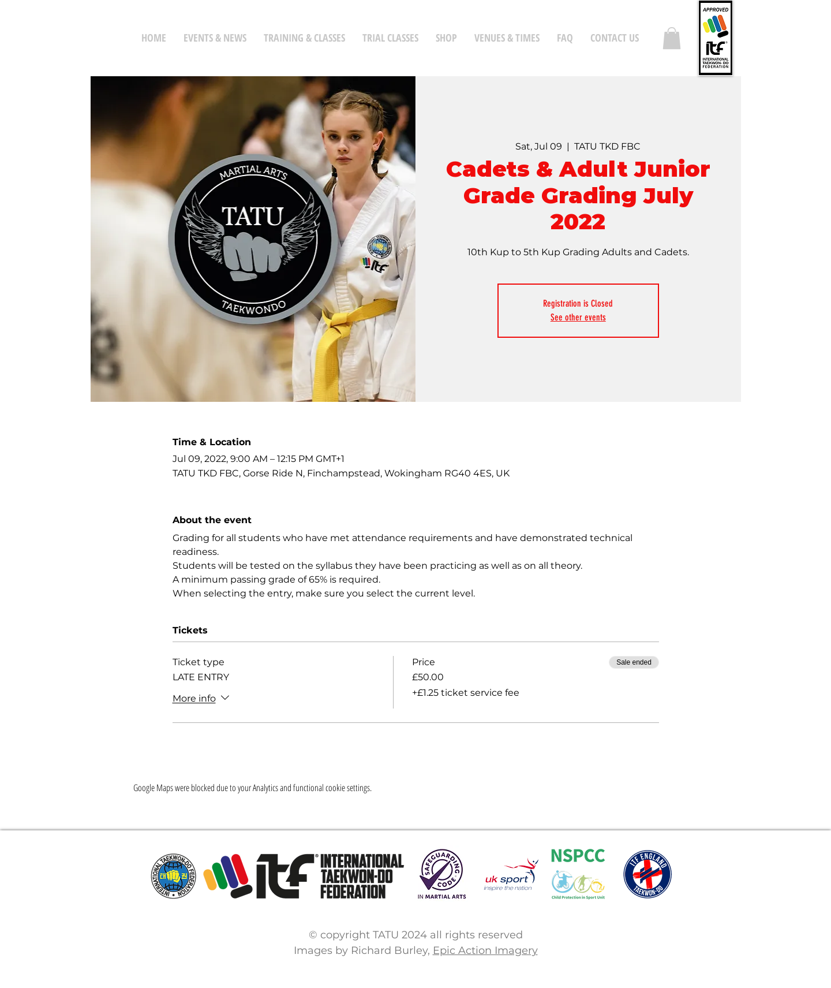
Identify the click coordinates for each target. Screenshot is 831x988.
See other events (578, 317)
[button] (671, 38)
